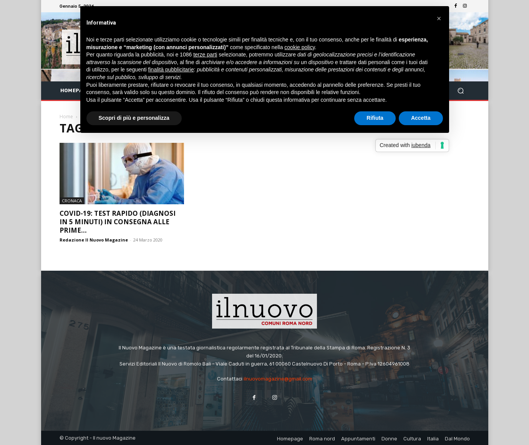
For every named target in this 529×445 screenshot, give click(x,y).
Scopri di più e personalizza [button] (134, 118)
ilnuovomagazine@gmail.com (278, 379)
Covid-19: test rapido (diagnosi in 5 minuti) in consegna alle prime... (118, 222)
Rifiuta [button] (374, 118)
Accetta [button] (421, 118)
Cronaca (72, 200)
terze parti (205, 54)
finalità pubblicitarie (171, 69)
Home (66, 116)
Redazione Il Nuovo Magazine (94, 240)
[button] (461, 91)
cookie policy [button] (299, 47)
